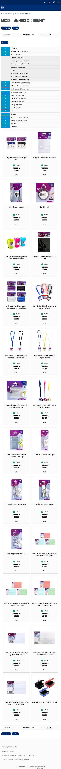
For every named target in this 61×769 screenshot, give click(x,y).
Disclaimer (26, 759)
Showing (6, 34)
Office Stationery (16, 54)
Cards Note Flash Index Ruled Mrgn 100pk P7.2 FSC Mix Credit (16, 654)
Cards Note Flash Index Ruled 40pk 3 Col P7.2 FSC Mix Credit (16, 604)
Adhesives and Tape (17, 57)
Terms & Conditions (7, 759)
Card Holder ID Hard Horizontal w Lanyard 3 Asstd (44, 307)
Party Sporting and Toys (18, 92)
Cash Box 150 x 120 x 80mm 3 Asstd (44, 702)
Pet (12, 111)
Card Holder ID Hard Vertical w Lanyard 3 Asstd (44, 357)
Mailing (13, 70)
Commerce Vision (29, 755)
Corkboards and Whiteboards (20, 64)
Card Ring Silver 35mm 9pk (45, 504)
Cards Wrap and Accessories (20, 89)
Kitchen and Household (18, 98)
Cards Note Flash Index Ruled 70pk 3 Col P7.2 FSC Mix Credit (44, 604)
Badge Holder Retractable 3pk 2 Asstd (16, 159)
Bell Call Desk (44, 207)
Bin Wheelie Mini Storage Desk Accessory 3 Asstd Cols (16, 258)
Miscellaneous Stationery (20, 79)
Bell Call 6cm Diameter (16, 207)
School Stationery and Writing (20, 83)
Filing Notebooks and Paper (19, 51)
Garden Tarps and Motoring (19, 117)
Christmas (14, 126)
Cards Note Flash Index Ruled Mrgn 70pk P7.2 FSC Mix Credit (16, 703)
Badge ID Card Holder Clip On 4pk (44, 158)
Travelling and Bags (17, 108)
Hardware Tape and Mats (19, 120)
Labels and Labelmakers (18, 67)
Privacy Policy (18, 759)
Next (16, 28)
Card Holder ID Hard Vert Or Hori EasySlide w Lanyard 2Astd (16, 357)
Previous (7, 28)
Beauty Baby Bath (16, 105)
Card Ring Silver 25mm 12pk (44, 455)
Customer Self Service (15, 755)
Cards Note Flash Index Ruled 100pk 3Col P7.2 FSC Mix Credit (44, 555)
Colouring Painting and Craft (20, 86)
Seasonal (13, 123)
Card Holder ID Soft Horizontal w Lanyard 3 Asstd (44, 406)
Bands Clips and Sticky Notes (20, 61)
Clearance (14, 48)
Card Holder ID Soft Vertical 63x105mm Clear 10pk (16, 456)
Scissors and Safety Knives (19, 76)
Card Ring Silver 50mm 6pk (16, 554)
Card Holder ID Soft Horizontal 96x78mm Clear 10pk (16, 406)
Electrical (14, 114)
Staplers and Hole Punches (19, 73)
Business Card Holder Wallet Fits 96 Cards (44, 258)
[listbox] (34, 34)
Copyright (6, 747)
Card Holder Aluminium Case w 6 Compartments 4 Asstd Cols (16, 307)
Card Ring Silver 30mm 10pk (16, 504)
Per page (26, 34)
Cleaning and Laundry (18, 101)
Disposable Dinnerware (18, 95)
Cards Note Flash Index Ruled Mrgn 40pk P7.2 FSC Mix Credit (44, 654)
